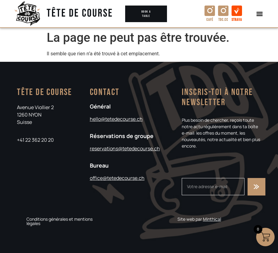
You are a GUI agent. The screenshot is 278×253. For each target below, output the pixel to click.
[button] (260, 14)
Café (209, 20)
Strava (237, 20)
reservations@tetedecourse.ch (125, 148)
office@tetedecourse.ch (117, 178)
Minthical (212, 219)
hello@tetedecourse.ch (116, 119)
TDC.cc (223, 20)
